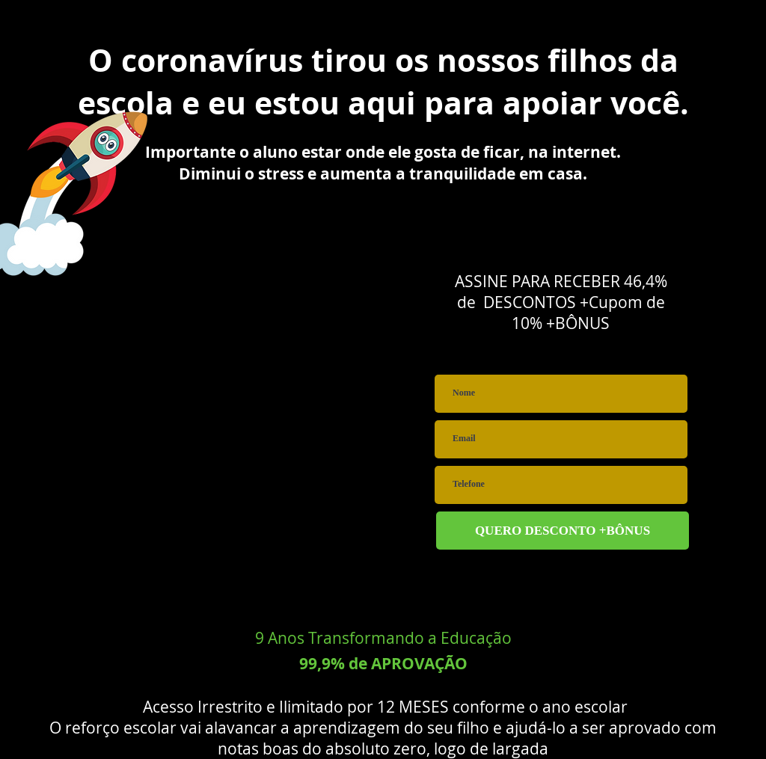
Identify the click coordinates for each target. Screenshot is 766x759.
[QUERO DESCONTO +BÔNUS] (562, 530)
